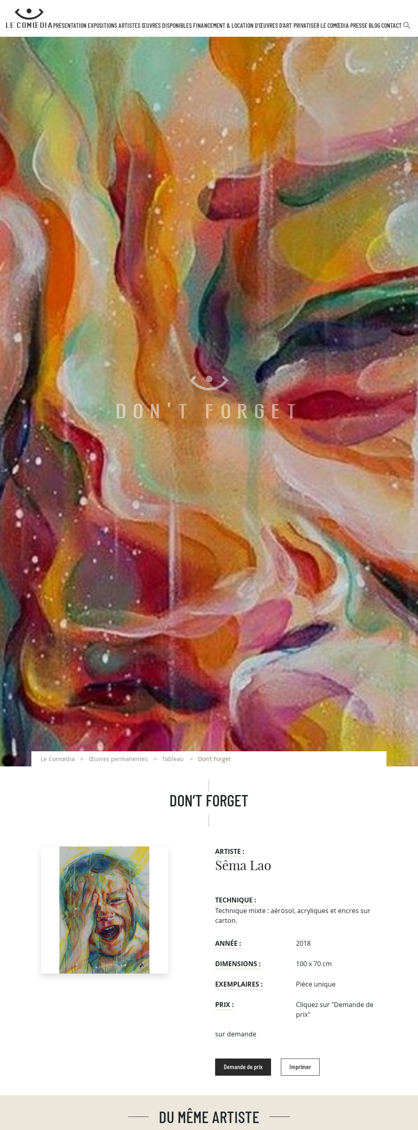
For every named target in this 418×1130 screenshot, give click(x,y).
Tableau (173, 759)
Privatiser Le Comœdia (321, 25)
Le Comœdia (58, 759)
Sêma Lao (243, 866)
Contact (391, 25)
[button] (407, 28)
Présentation (70, 25)
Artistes (129, 25)
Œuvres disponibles (167, 25)
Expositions (102, 25)
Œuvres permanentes (118, 759)
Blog (374, 25)
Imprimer (300, 1067)
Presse (358, 25)
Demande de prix (243, 1067)
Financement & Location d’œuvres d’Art (242, 25)
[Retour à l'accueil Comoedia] (29, 18)
